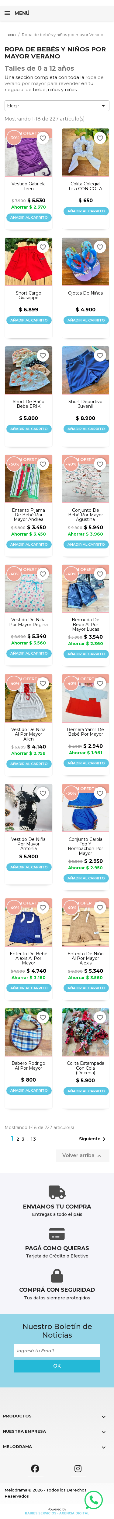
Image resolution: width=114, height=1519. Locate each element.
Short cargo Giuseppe (28, 295)
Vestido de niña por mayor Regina (28, 622)
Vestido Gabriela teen (29, 186)
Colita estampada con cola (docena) (85, 1068)
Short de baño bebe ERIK (28, 404)
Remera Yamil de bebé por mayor (85, 732)
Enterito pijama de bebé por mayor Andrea (28, 515)
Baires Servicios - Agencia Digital (57, 1513)
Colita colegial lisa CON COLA (85, 186)
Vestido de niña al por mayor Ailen (28, 734)
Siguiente (93, 1139)
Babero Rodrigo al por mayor (28, 1066)
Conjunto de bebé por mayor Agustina (85, 515)
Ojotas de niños (85, 293)
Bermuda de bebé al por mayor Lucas (85, 625)
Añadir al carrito (29, 217)
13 (33, 1139)
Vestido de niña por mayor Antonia (28, 844)
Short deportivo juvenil (85, 404)
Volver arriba (82, 1156)
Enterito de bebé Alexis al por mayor (28, 959)
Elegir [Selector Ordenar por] (57, 106)
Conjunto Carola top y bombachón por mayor (85, 846)
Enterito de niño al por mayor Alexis (85, 959)
